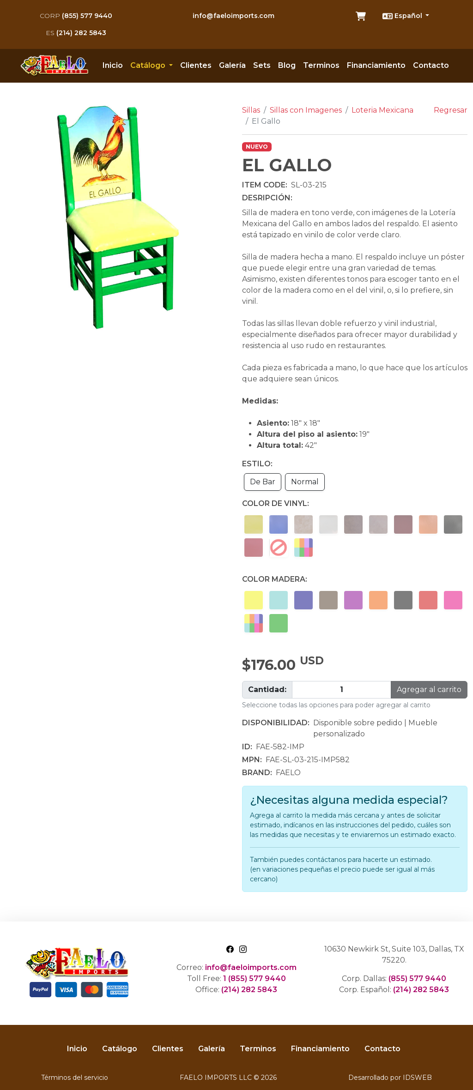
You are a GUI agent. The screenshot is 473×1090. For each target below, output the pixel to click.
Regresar (450, 110)
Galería (232, 65)
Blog (287, 65)
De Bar (262, 481)
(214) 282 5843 (76, 33)
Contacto (431, 65)
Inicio (113, 65)
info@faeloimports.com (233, 16)
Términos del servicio (74, 1077)
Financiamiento (376, 65)
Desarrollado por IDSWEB (390, 1077)
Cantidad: (267, 689)
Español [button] (403, 16)
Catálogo (119, 1048)
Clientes (196, 65)
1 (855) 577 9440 (254, 978)
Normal (305, 481)
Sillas (251, 110)
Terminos (321, 65)
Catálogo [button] (148, 65)
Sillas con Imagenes (306, 110)
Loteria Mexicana (382, 110)
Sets (262, 65)
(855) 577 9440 (76, 16)
